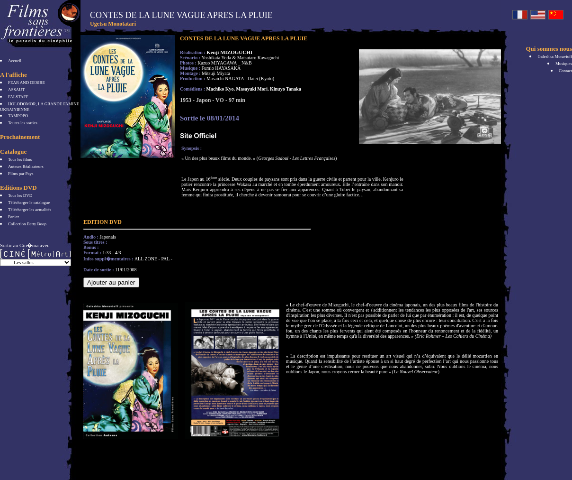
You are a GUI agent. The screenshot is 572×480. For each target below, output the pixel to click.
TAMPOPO (18, 115)
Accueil (14, 60)
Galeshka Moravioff (554, 56)
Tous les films (20, 159)
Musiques (563, 63)
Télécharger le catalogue (29, 202)
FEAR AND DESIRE (26, 82)
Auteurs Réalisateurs (26, 166)
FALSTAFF (18, 96)
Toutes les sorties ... (25, 122)
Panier (13, 216)
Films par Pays (21, 173)
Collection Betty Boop (27, 224)
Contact (565, 70)
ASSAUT (16, 89)
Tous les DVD (20, 195)
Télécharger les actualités (29, 209)
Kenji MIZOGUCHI (229, 52)
